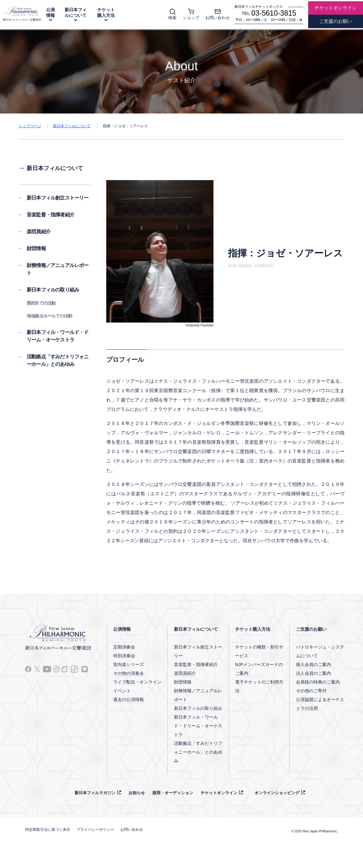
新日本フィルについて (76, 12)
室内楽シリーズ (128, 664)
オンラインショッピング (277, 792)
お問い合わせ (131, 829)
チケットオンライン (219, 792)
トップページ (29, 126)
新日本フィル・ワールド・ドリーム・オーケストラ (198, 725)
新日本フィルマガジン (95, 792)
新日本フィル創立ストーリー (58, 197)
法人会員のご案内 (313, 673)
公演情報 (50, 12)
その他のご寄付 (311, 690)
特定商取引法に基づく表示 (47, 829)
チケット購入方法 (106, 12)
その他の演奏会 (128, 673)
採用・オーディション (172, 792)
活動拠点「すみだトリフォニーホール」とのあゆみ (198, 752)
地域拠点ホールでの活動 (49, 315)
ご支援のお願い (311, 629)
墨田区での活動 (41, 302)
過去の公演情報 (128, 699)
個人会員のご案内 (313, 664)
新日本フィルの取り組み (53, 289)
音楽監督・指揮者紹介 (50, 214)
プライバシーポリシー (95, 829)
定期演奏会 (124, 646)
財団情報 (36, 248)
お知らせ (137, 792)
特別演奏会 (124, 655)
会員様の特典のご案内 (318, 681)
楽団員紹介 (38, 231)
